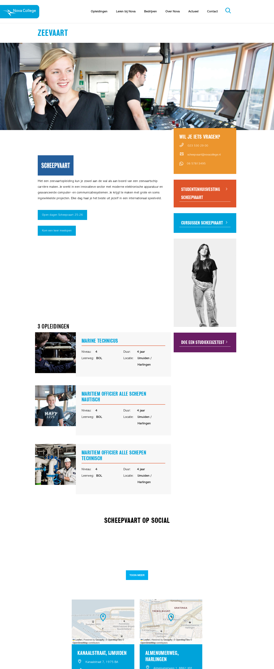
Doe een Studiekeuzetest (202, 342)
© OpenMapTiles (114, 640)
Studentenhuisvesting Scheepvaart (200, 193)
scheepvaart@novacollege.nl (204, 154)
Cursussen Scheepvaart (202, 223)
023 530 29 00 (198, 145)
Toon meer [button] (137, 575)
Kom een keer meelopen (57, 230)
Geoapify (100, 640)
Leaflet (77, 640)
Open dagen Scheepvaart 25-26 (62, 215)
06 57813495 (196, 163)
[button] (55, 544)
